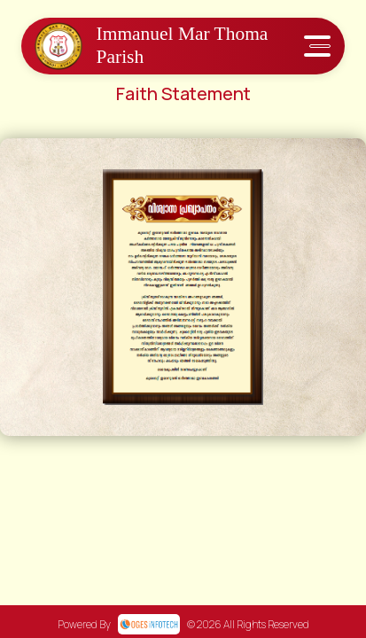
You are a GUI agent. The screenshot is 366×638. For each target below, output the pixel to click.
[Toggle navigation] (317, 46)
